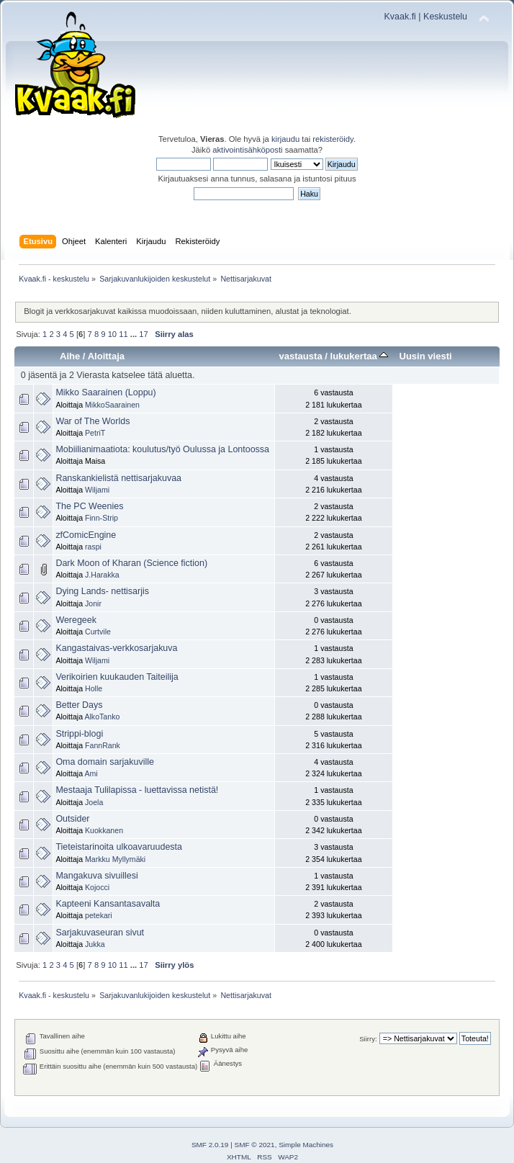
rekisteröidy (332, 139)
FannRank (102, 745)
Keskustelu (445, 17)
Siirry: (368, 1039)
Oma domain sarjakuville (104, 762)
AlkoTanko (102, 716)
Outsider (72, 819)
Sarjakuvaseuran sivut (99, 933)
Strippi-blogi (79, 734)
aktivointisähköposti (247, 149)
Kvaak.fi (400, 17)
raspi (93, 546)
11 (123, 334)
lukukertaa (359, 356)
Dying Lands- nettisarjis (102, 591)
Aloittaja (106, 356)
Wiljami (97, 489)
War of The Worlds (92, 421)
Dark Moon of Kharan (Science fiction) (131, 563)
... (134, 334)
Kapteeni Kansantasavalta (107, 904)
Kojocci (97, 887)
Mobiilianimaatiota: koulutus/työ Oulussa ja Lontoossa (162, 449)
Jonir (93, 603)
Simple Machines (306, 1145)
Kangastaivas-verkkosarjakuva (116, 648)
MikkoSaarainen (112, 404)
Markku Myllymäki (115, 859)
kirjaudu (285, 139)
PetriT (95, 432)
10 (112, 334)
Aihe (70, 356)
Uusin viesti (425, 356)
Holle (93, 688)
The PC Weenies (89, 506)
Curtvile (98, 631)
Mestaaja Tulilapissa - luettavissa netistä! (136, 790)
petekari (98, 915)
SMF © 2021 (255, 1145)
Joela (94, 802)
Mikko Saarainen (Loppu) (105, 392)
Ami (90, 773)
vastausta (301, 356)
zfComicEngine (85, 535)
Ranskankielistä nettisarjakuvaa (118, 478)
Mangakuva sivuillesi (96, 876)
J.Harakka (102, 574)
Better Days (78, 705)
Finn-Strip (101, 517)
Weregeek (75, 620)
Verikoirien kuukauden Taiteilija (116, 677)
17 (143, 334)
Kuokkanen (104, 830)
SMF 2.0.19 (210, 1145)
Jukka (95, 944)
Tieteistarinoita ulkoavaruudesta (118, 847)
